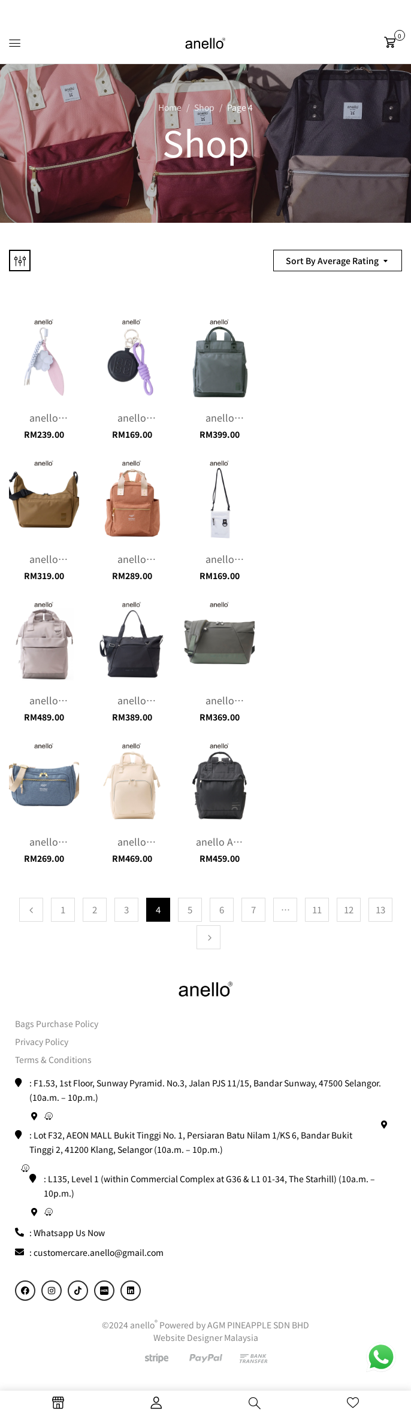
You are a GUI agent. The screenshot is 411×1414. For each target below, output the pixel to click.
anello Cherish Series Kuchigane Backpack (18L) (132, 841)
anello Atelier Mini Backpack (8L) (132, 559)
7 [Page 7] (253, 909)
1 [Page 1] (63, 909)
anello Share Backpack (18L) (219, 417)
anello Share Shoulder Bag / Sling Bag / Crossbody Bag (44, 559)
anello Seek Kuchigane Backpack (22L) (44, 700)
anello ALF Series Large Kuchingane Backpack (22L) (222, 841)
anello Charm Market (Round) (132, 417)
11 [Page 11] (317, 909)
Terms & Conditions (53, 1059)
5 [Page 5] (190, 909)
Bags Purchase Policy (56, 1024)
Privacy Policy (41, 1041)
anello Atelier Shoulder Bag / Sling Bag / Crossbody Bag (44, 841)
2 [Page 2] (94, 909)
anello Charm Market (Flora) (43, 417)
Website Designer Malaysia (205, 1337)
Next (208, 937)
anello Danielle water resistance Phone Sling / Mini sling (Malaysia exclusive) (219, 559)
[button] (393, 43)
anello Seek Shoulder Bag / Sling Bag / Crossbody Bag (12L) (219, 700)
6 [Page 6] (221, 909)
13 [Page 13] (380, 909)
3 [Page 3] (126, 909)
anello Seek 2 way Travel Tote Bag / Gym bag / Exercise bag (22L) (132, 700)
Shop (204, 107)
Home (170, 107)
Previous (31, 910)
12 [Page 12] (348, 909)
